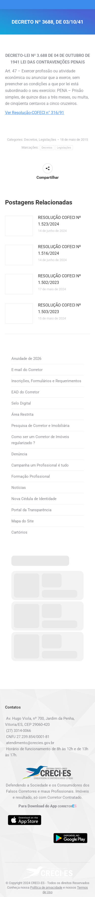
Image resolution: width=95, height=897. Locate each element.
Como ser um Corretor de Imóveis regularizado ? (40, 440)
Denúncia (19, 454)
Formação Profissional (30, 476)
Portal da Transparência (31, 510)
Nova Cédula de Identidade (33, 498)
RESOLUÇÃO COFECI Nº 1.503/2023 (59, 308)
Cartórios (19, 532)
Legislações (47, 139)
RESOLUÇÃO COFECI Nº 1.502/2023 (59, 279)
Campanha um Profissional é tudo (40, 465)
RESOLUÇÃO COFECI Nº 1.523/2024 (59, 221)
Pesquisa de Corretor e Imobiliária (40, 425)
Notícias (18, 487)
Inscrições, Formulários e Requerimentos (46, 381)
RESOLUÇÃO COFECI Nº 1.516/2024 (59, 250)
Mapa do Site (22, 521)
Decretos (30, 139)
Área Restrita (22, 414)
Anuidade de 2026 (26, 358)
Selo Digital (21, 403)
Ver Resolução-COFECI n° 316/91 (34, 112)
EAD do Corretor (25, 392)
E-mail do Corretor (27, 369)
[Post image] (19, 226)
